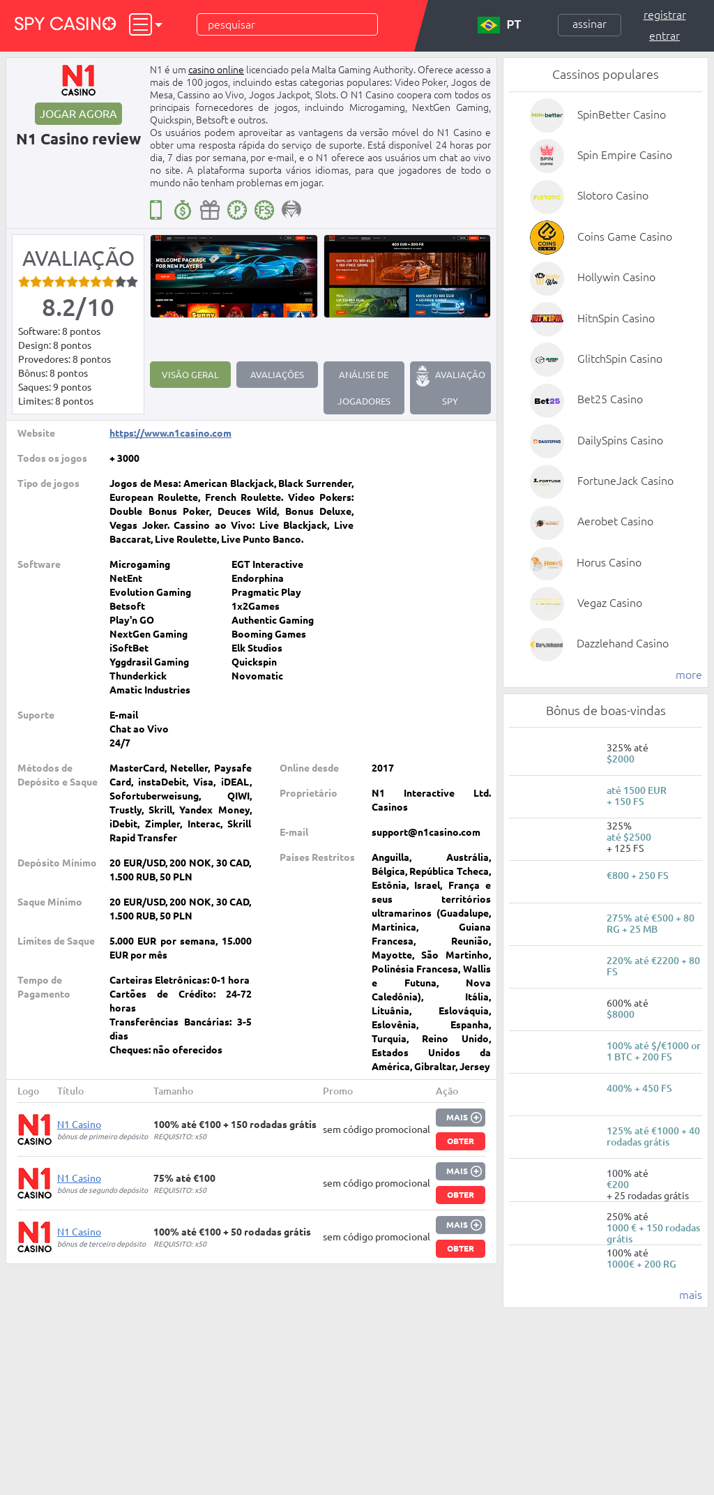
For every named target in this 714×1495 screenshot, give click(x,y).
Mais (457, 1117)
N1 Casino (79, 1124)
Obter (460, 1140)
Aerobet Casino (615, 521)
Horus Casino (609, 562)
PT (499, 25)
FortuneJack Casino (625, 480)
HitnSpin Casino (616, 318)
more (689, 674)
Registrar (665, 14)
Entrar (664, 35)
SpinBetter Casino (621, 114)
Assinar (589, 23)
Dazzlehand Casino (623, 643)
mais (690, 1295)
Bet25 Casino (610, 399)
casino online (216, 69)
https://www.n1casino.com (170, 433)
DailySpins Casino (620, 440)
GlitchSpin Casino (619, 358)
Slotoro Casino (612, 195)
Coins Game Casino (624, 236)
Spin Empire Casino (624, 155)
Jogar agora (78, 113)
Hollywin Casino (616, 277)
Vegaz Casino (609, 602)
